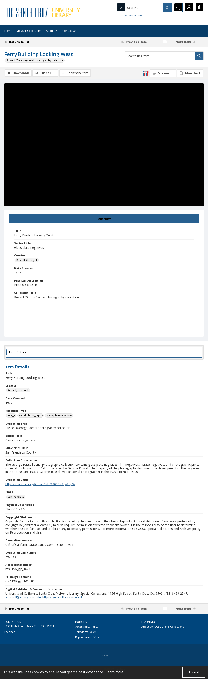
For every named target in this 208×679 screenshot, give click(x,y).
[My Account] (188, 7)
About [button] (52, 31)
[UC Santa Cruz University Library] (44, 12)
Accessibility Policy (86, 627)
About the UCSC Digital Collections (162, 627)
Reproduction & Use (87, 637)
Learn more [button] (114, 672)
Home (8, 31)
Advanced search (126, 15)
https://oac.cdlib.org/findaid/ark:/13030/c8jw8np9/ (40, 484)
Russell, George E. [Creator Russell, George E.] (27, 260)
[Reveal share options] (177, 7)
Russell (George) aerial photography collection (35, 60)
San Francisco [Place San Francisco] (16, 497)
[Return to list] (31, 42)
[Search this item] (160, 56)
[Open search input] (167, 7)
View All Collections (29, 31)
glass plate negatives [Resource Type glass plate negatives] (59, 415)
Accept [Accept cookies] (193, 672)
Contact (104, 655)
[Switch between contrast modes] (199, 7)
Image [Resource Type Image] (11, 415)
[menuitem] (104, 655)
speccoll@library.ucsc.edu (23, 597)
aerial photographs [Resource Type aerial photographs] (31, 415)
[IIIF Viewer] (163, 73)
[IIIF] (145, 73)
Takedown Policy (85, 632)
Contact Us (69, 31)
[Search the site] (135, 7)
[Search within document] (199, 56)
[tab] (104, 219)
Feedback (10, 632)
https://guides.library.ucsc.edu (62, 597)
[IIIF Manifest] (190, 73)
